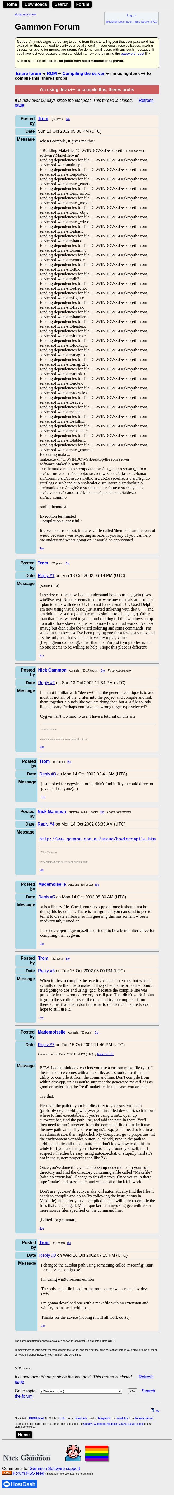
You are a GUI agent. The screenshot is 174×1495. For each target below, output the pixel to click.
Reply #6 (46, 972)
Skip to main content (25, 14)
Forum (83, 4)
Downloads (36, 4)
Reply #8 (47, 1257)
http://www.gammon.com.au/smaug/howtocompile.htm (98, 840)
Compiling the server (84, 73)
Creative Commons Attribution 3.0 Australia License (113, 1425)
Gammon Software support (55, 1470)
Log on (131, 15)
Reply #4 (46, 824)
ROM (52, 73)
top (155, 1412)
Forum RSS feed (28, 1475)
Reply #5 (46, 898)
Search (62, 4)
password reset (132, 53)
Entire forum (28, 73)
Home (11, 4)
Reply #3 (47, 774)
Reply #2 (46, 682)
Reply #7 (46, 1046)
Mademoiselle (105, 1055)
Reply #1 (46, 575)
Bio (67, 119)
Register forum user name (123, 21)
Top (42, 548)
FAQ (154, 21)
